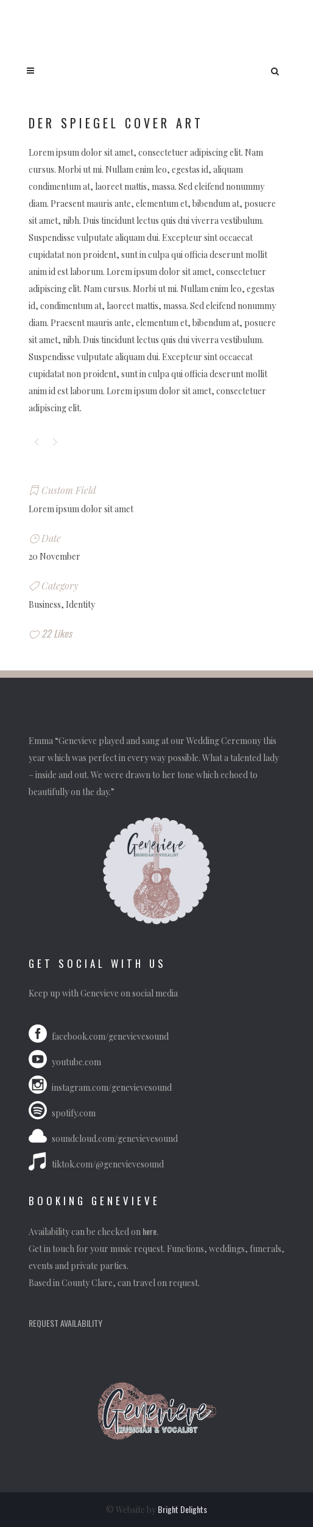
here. (151, 1231)
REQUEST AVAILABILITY (65, 1323)
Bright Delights (182, 1509)
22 (56, 633)
